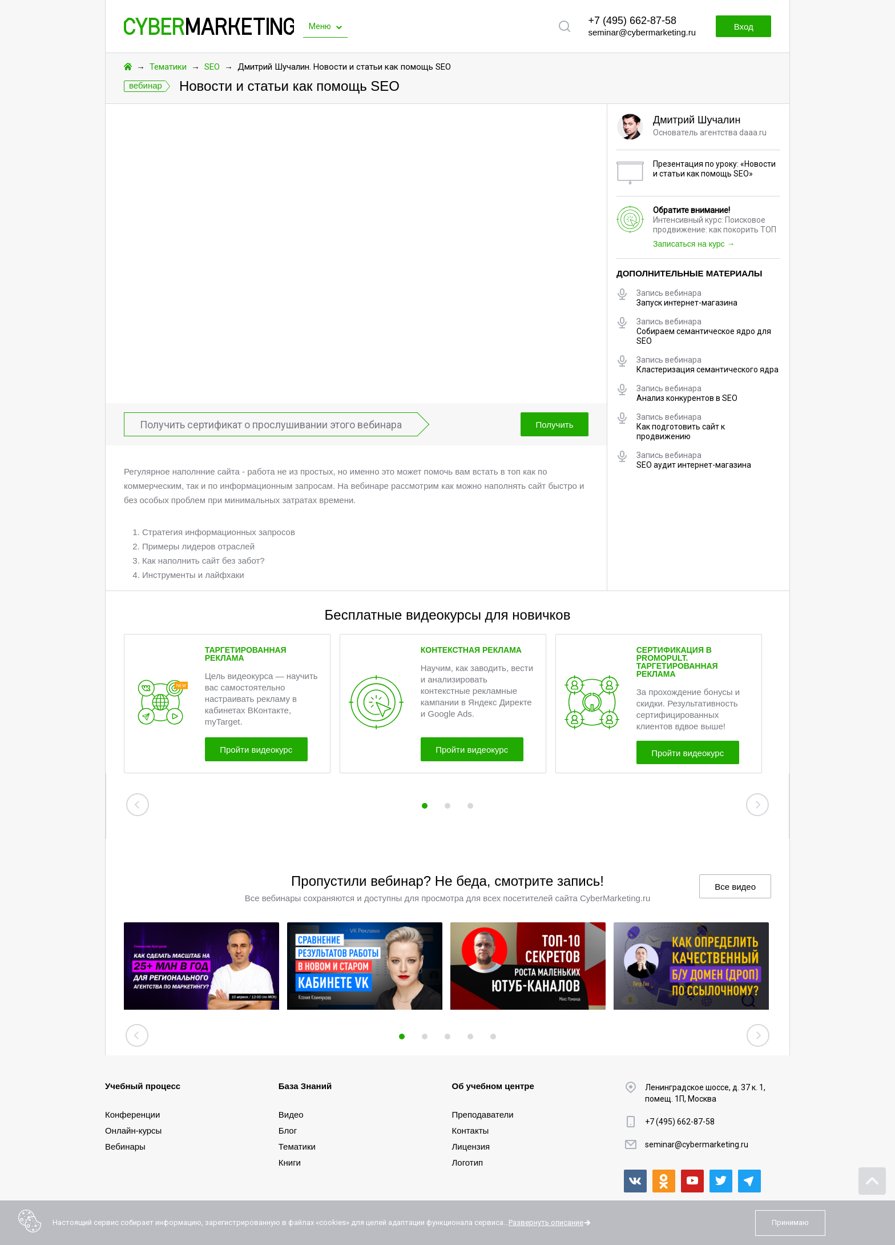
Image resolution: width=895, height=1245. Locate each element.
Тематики (168, 67)
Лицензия (471, 1146)
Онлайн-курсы (133, 1130)
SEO (212, 67)
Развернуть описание (546, 1222)
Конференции (132, 1114)
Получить (554, 424)
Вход (743, 26)
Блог (288, 1130)
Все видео (735, 886)
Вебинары (125, 1146)
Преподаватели (483, 1114)
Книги (290, 1162)
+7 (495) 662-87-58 (632, 20)
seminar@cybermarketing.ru (642, 32)
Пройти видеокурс (256, 749)
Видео (291, 1114)
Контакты (470, 1130)
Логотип (467, 1162)
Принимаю (790, 1222)
